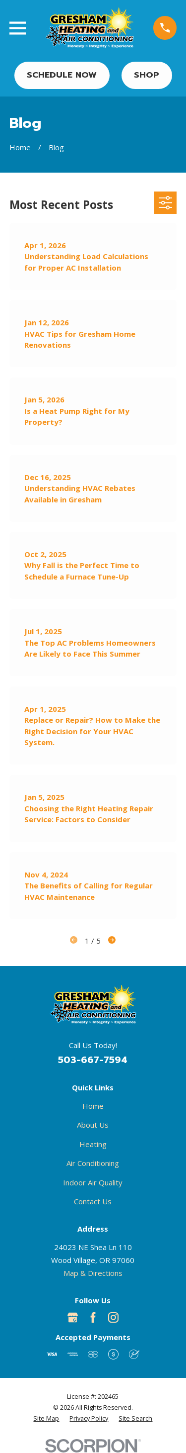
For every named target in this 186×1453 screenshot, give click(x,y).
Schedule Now (62, 75)
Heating (93, 1144)
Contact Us (93, 1201)
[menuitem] (46, 1418)
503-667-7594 (92, 1060)
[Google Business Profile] (72, 1317)
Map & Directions (93, 1273)
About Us (93, 1125)
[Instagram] (113, 1317)
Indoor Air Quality (93, 1182)
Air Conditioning (92, 1163)
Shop (146, 75)
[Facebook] (93, 1317)
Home (93, 1106)
